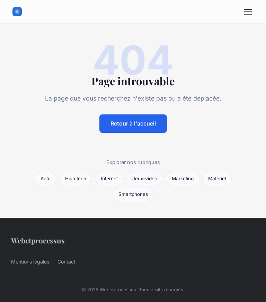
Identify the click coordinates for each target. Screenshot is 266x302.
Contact (66, 262)
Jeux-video (144, 178)
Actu (46, 178)
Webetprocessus (38, 240)
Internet (109, 178)
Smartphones (133, 194)
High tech (75, 178)
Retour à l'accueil (133, 123)
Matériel (217, 178)
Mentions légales (30, 262)
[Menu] (248, 11)
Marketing (183, 178)
